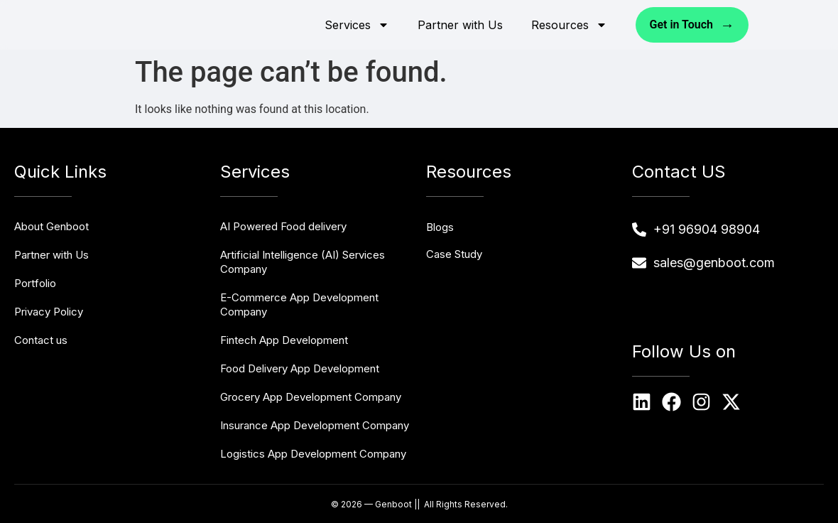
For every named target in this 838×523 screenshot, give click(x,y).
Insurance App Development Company (314, 425)
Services (357, 25)
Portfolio (35, 283)
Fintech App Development (284, 340)
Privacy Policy (48, 311)
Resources (569, 25)
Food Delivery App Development (299, 368)
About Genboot (51, 226)
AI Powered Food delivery (283, 226)
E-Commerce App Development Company (299, 304)
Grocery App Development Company (310, 397)
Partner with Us (460, 25)
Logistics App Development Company (313, 453)
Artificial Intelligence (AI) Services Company (302, 262)
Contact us (40, 340)
